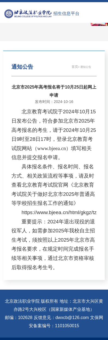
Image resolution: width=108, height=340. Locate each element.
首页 (75, 67)
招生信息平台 (66, 13)
